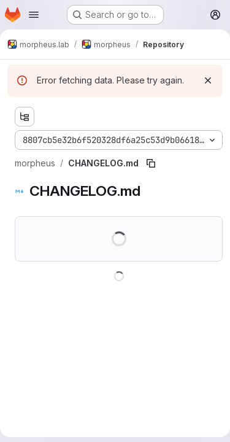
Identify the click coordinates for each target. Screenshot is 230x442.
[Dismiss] (208, 80)
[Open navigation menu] (34, 15)
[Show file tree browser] (24, 116)
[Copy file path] (151, 163)
